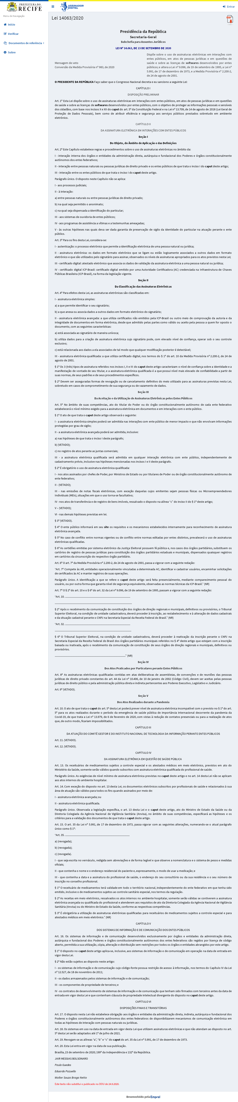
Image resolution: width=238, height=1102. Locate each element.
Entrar (229, 6)
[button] (52, 6)
